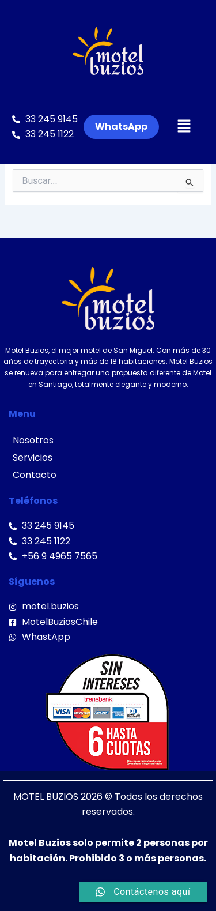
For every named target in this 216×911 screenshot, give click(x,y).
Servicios (32, 457)
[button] (184, 127)
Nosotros (33, 440)
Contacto (34, 474)
